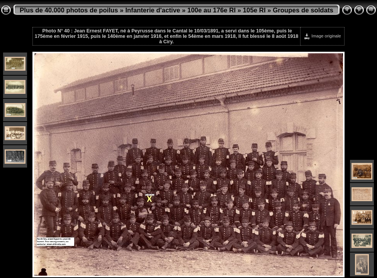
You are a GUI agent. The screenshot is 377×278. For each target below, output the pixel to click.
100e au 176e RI (211, 10)
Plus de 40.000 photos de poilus (69, 10)
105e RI (254, 10)
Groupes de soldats (303, 10)
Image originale (322, 36)
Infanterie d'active (152, 10)
